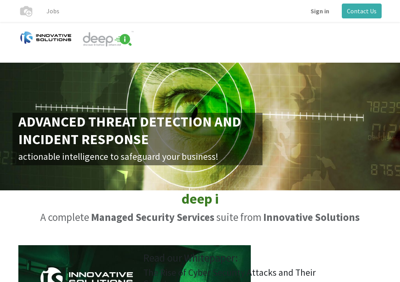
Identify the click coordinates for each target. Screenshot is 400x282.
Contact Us (362, 11)
